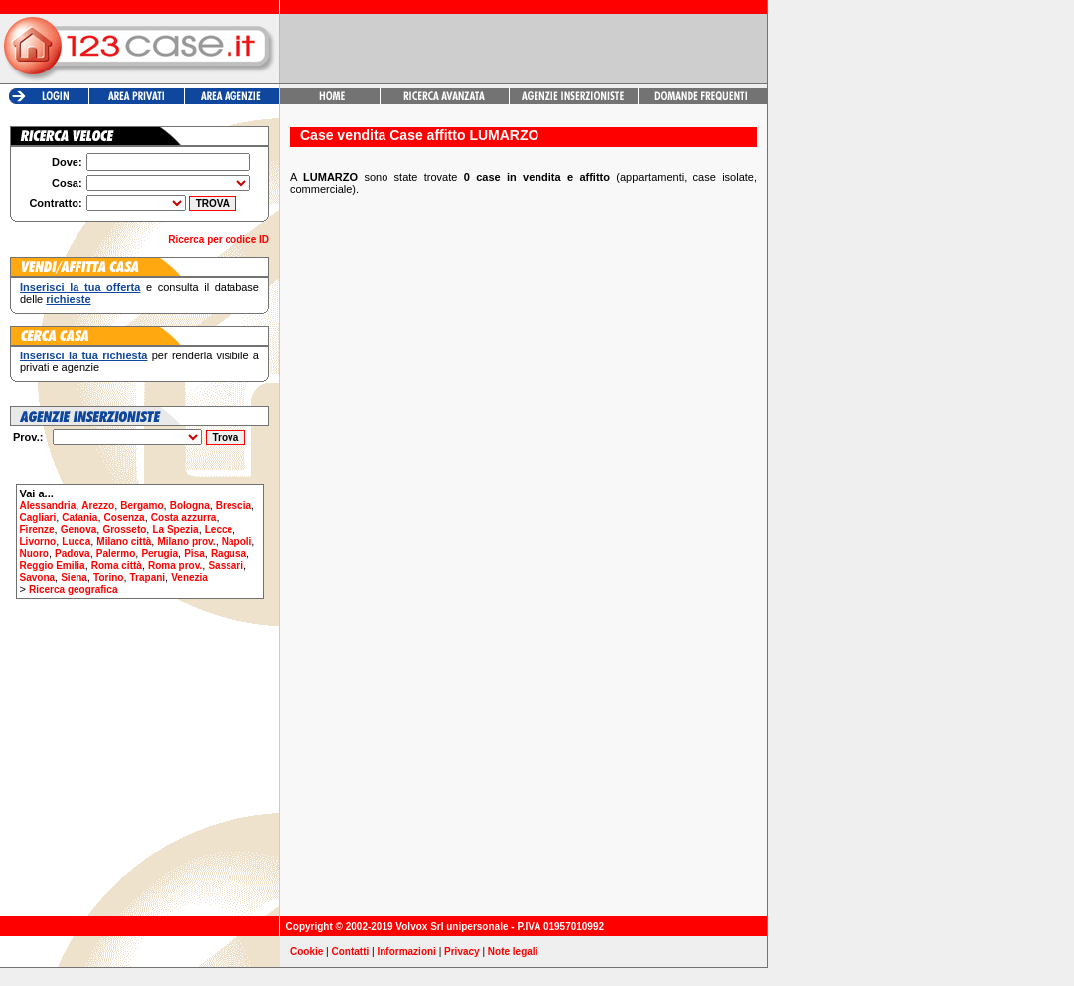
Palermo (115, 553)
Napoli (237, 541)
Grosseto (124, 529)
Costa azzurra (184, 517)
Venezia (189, 577)
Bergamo (141, 505)
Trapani (148, 577)
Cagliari (38, 517)
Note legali (513, 951)
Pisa (194, 553)
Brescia (233, 505)
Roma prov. (175, 565)
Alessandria (48, 505)
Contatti (351, 951)
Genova (79, 529)
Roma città (116, 565)
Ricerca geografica (73, 589)
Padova (72, 553)
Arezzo (97, 505)
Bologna (190, 505)
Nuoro (34, 553)
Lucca (76, 541)
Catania (79, 517)
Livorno (38, 541)
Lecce (218, 529)
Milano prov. (186, 541)
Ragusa (228, 553)
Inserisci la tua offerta (80, 287)
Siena (74, 577)
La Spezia (175, 529)
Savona (38, 577)
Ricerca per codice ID (218, 239)
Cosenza (124, 517)
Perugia (159, 553)
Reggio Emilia (52, 565)
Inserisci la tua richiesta (83, 355)
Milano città (123, 541)
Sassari (225, 565)
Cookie (306, 951)
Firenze (37, 529)
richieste (68, 299)
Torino (108, 577)
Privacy (462, 951)
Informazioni (406, 951)
